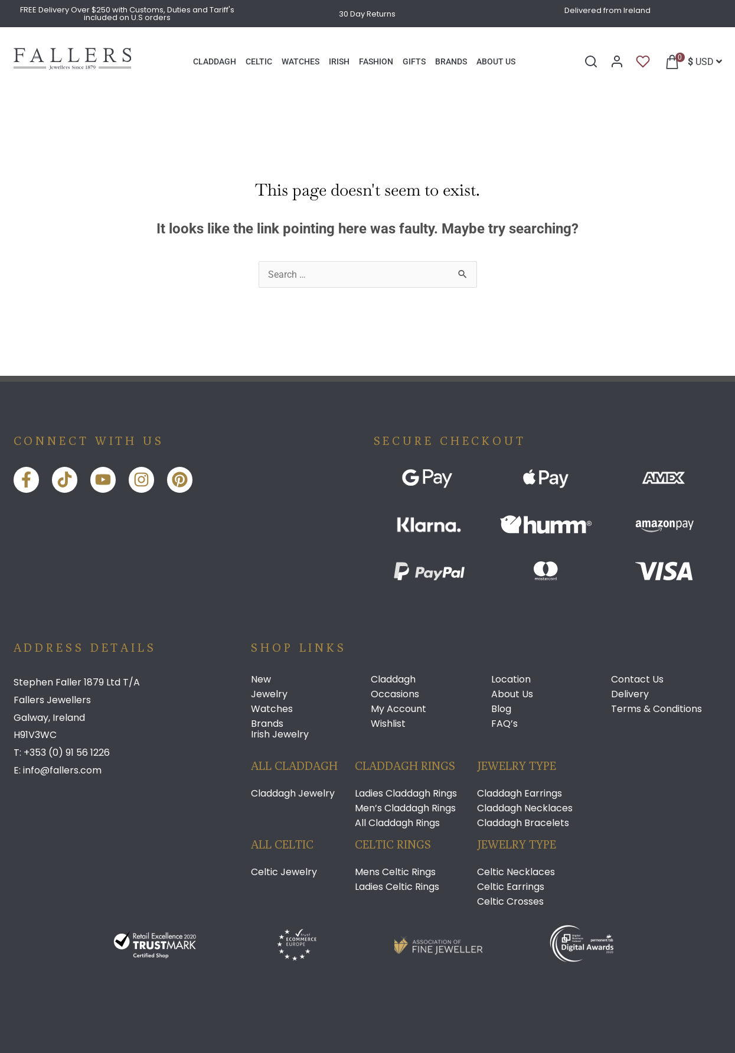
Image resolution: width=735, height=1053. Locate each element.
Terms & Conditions (656, 709)
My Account (398, 709)
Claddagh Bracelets (523, 823)
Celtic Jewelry (284, 872)
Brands (267, 724)
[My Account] (617, 61)
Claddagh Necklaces (525, 808)
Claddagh (393, 679)
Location (511, 679)
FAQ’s (504, 724)
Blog (501, 709)
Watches (272, 709)
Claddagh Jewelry (293, 794)
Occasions (395, 694)
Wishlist (388, 724)
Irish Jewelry (280, 734)
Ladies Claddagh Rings (406, 794)
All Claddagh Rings (397, 823)
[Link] (72, 66)
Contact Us (637, 679)
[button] (669, 61)
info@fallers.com (62, 770)
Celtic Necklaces (516, 872)
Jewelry (269, 694)
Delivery (630, 694)
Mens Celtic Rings (395, 872)
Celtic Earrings (510, 887)
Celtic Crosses (510, 902)
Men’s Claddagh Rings (405, 808)
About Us (512, 694)
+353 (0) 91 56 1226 (67, 752)
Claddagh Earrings (519, 794)
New (261, 679)
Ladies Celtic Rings (397, 887)
